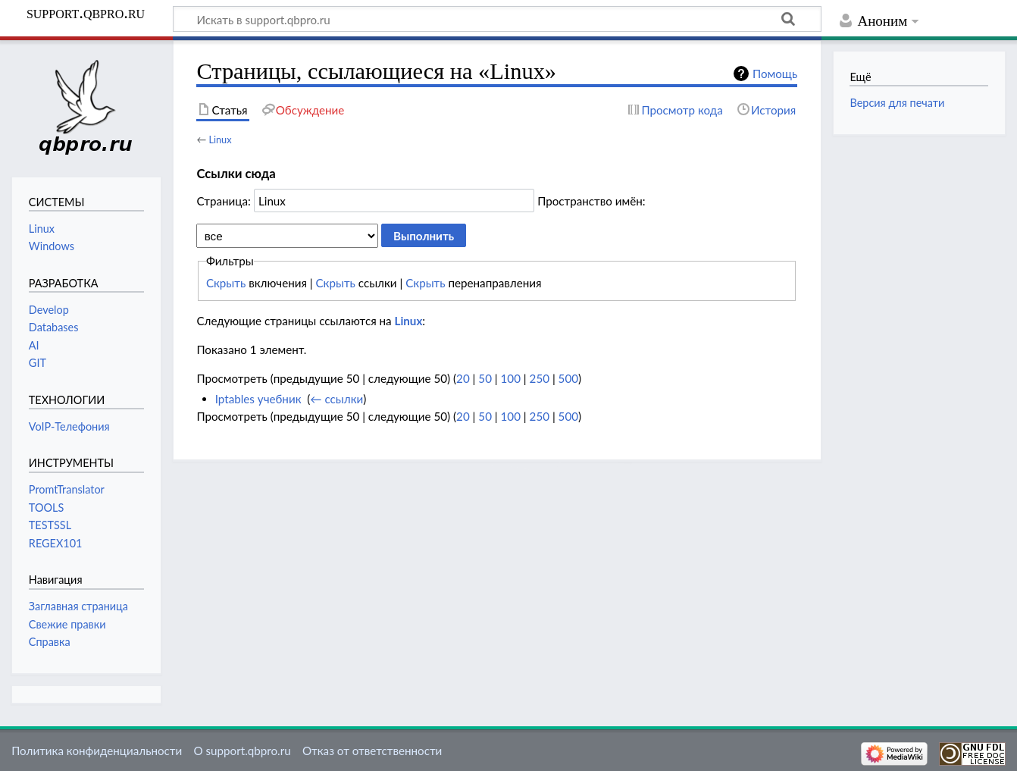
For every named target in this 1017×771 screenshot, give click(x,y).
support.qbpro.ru (86, 13)
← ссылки (336, 399)
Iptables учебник (258, 399)
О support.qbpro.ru (241, 750)
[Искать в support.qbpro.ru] (497, 19)
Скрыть (226, 283)
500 (568, 378)
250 (539, 378)
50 (485, 378)
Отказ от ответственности (372, 750)
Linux (219, 139)
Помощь (775, 73)
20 (463, 378)
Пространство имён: (591, 201)
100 (511, 378)
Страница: (223, 201)
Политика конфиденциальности (96, 750)
